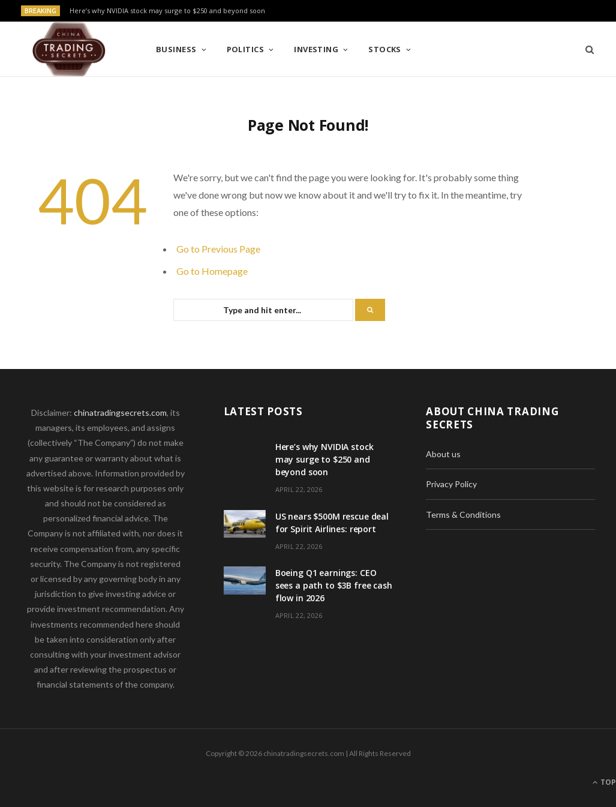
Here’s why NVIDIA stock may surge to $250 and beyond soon (167, 11)
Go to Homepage (212, 271)
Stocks (384, 49)
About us (443, 454)
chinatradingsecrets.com (120, 412)
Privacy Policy (451, 484)
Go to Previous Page (218, 248)
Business (176, 49)
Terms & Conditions (463, 514)
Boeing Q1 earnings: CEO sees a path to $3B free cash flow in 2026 (333, 585)
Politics (246, 49)
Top (604, 782)
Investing (316, 49)
